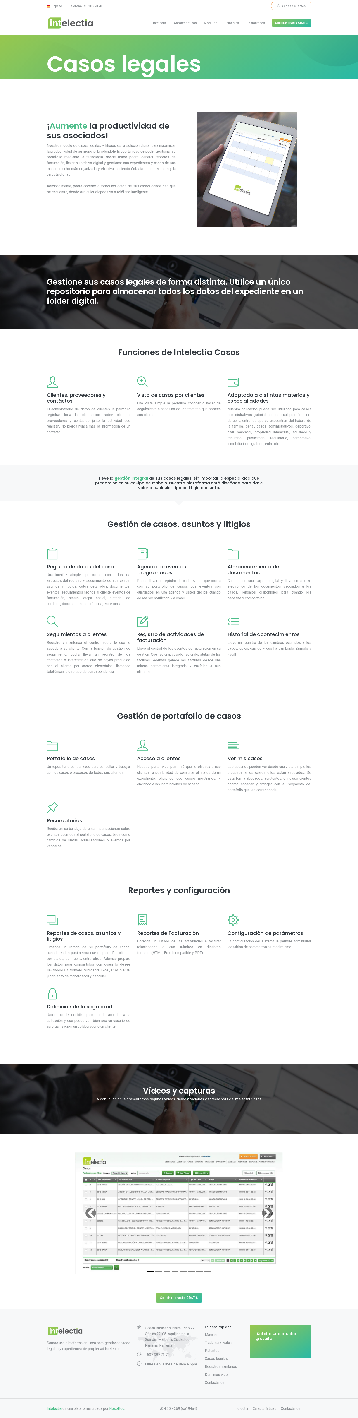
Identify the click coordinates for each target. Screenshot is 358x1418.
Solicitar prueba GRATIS (291, 23)
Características (185, 23)
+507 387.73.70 (85, 6)
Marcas (211, 1335)
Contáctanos (255, 23)
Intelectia (160, 23)
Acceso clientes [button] (291, 6)
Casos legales (216, 1359)
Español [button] (55, 6)
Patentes (212, 1351)
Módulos (210, 23)
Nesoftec (116, 1409)
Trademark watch (218, 1343)
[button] (90, 1213)
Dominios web (216, 1375)
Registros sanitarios (221, 1367)
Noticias (233, 23)
